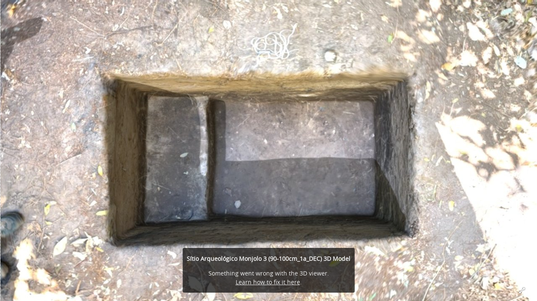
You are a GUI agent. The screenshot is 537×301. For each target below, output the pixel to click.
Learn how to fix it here (268, 282)
